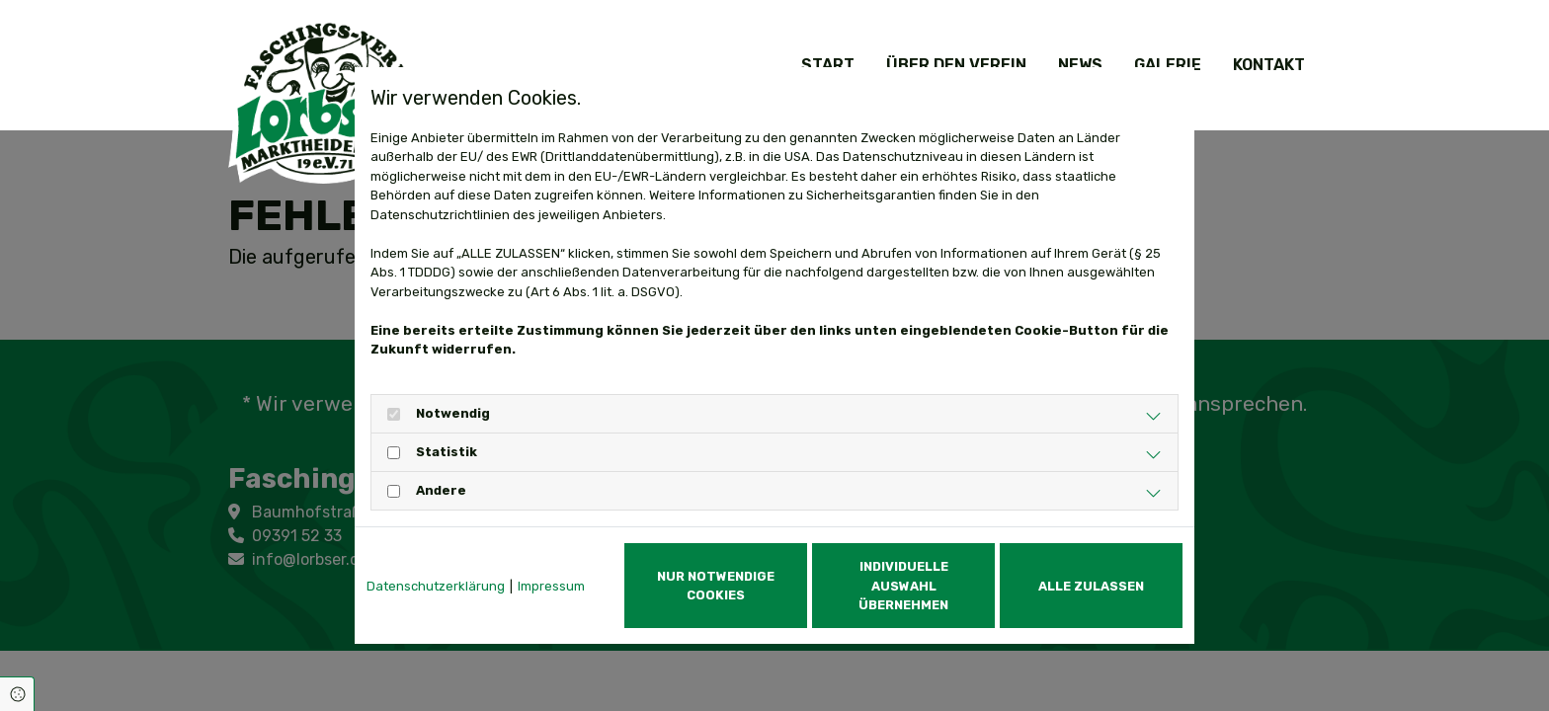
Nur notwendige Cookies (715, 585)
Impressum (551, 586)
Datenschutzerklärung (436, 586)
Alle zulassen (1091, 586)
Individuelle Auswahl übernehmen (903, 585)
